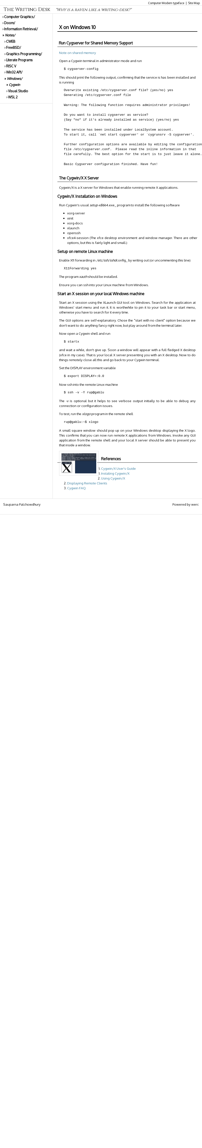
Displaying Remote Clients (87, 483)
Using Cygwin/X (113, 478)
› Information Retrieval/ (20, 29)
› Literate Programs (18, 60)
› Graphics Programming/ (23, 54)
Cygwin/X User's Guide (118, 468)
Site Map (194, 3)
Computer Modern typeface (166, 3)
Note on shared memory (77, 53)
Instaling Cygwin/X (115, 473)
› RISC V (10, 66)
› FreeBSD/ (12, 47)
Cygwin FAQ (76, 488)
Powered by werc (185, 504)
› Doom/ (8, 23)
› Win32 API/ (13, 72)
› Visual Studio (17, 91)
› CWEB (9, 41)
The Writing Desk (67, 9)
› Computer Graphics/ (18, 17)
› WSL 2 (12, 97)
